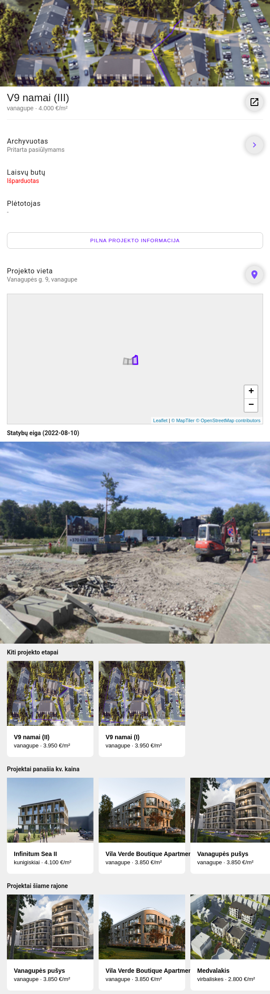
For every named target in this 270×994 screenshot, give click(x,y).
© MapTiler (183, 420)
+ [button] (251, 391)
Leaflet (160, 420)
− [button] (251, 405)
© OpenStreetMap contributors (228, 420)
